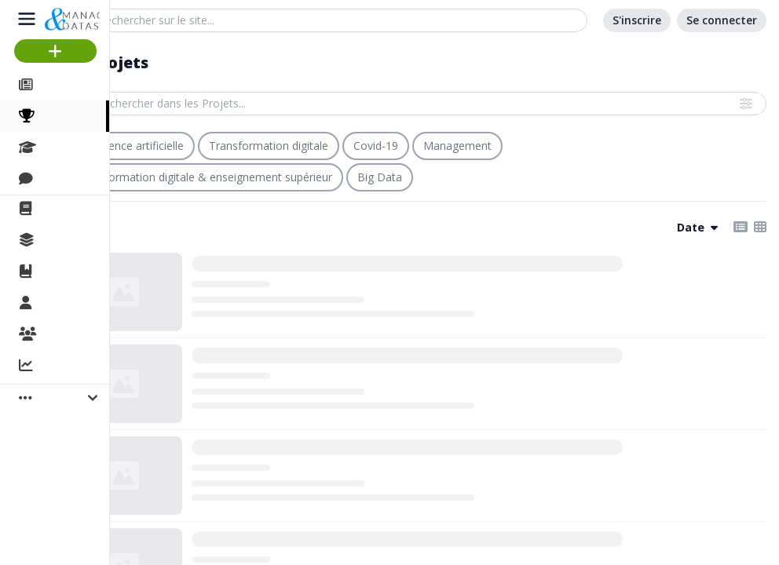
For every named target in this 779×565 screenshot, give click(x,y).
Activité (63, 366)
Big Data (379, 177)
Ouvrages (70, 271)
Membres (70, 303)
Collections (74, 240)
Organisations (84, 335)
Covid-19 (375, 145)
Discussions (77, 179)
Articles (63, 84)
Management (457, 145)
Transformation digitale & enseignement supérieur (203, 177)
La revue (67, 208)
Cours (59, 147)
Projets (65, 116)
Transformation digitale (268, 145)
